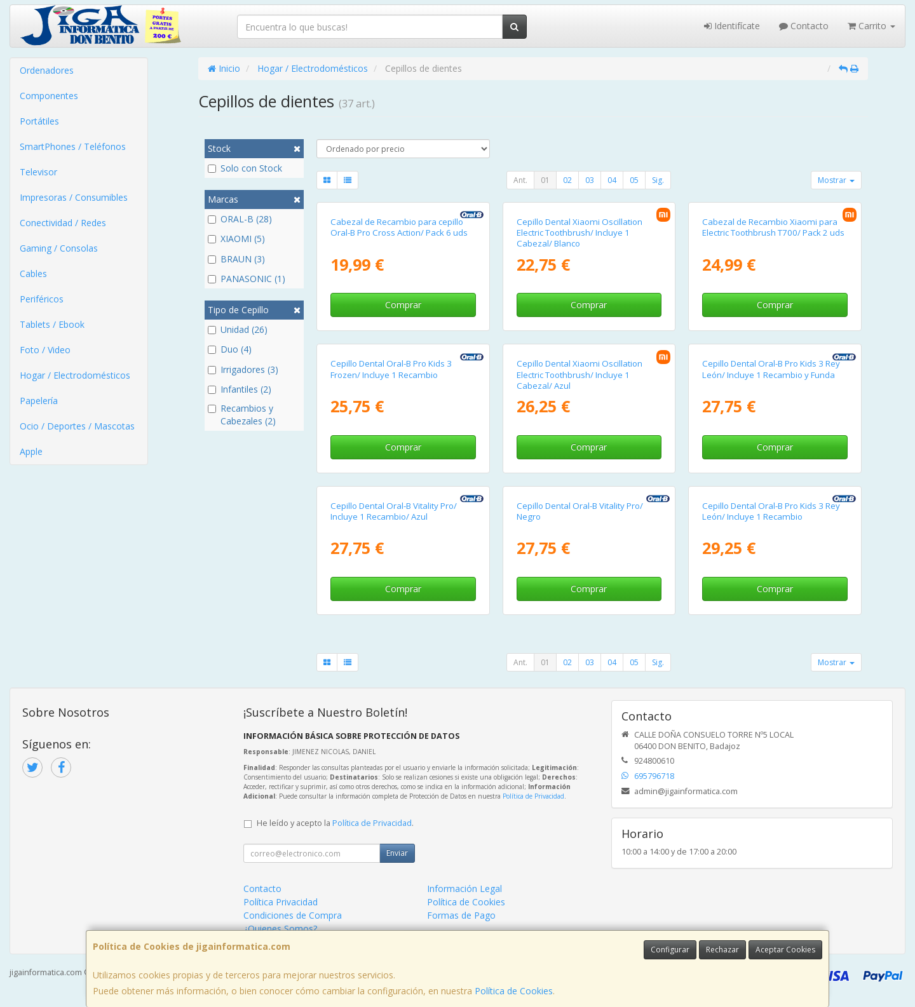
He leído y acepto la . (335, 823)
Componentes (49, 96)
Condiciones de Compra (292, 915)
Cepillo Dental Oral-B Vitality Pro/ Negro (580, 511)
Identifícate (732, 26)
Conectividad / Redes (63, 223)
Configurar (670, 949)
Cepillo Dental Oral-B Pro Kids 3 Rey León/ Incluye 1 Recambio (771, 511)
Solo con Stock (245, 168)
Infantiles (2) (239, 389)
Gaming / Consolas (59, 248)
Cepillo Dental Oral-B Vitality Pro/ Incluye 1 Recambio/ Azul (393, 511)
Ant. (520, 180)
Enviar (397, 853)
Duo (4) (230, 349)
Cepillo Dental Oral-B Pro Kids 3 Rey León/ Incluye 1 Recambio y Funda (771, 369)
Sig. (658, 180)
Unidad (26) (238, 329)
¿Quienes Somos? (280, 929)
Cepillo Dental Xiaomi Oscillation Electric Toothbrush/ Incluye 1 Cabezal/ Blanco (579, 233)
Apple (31, 451)
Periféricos (42, 299)
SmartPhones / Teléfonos (73, 146)
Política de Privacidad (533, 796)
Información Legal (464, 888)
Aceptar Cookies (785, 949)
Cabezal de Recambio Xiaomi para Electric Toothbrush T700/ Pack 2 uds (773, 227)
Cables (33, 273)
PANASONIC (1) (246, 279)
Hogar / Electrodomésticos (75, 375)
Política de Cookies (514, 991)
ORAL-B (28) (240, 219)
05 (634, 180)
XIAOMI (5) (236, 239)
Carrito (871, 26)
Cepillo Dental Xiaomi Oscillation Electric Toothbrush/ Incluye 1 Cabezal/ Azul (579, 374)
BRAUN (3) (236, 259)
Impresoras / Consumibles (74, 197)
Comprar (403, 305)
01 (545, 180)
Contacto (804, 26)
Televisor (38, 172)
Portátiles (39, 121)
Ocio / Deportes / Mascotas (77, 426)
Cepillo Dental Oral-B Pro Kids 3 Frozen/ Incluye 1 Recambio (391, 369)
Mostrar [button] (836, 180)
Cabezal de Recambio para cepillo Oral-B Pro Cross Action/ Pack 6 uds (399, 227)
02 (567, 180)
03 (589, 180)
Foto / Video (45, 350)
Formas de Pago (461, 915)
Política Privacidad (280, 902)
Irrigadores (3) (243, 369)
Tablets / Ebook (52, 324)
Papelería (39, 401)
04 (611, 180)
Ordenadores (47, 70)
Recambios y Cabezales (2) (242, 414)
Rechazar (722, 949)
